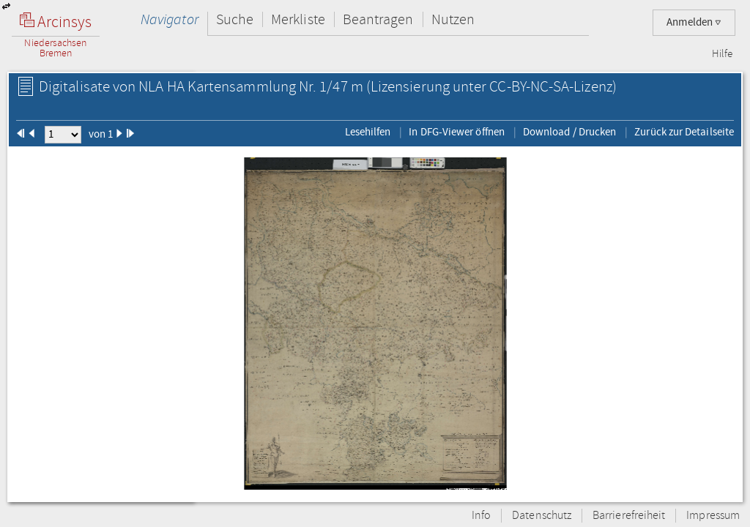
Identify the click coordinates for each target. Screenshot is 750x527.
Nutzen (453, 19)
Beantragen (378, 19)
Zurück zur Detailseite (684, 131)
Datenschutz (541, 516)
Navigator (169, 19)
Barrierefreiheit (629, 516)
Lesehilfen (368, 131)
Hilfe (722, 54)
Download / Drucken (569, 131)
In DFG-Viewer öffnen (457, 131)
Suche (234, 19)
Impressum (713, 516)
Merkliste (298, 19)
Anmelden (694, 22)
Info (481, 516)
